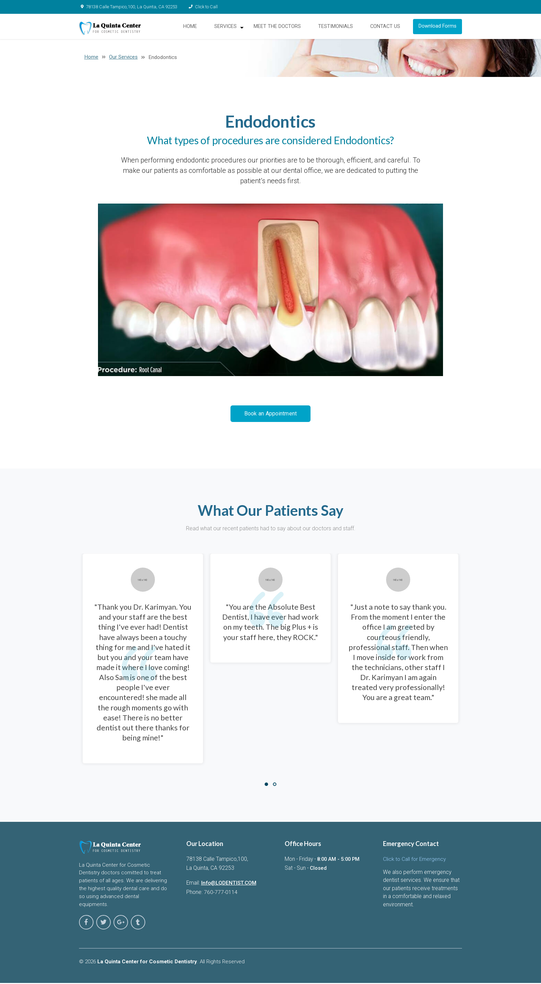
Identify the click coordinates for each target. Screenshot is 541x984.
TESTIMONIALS (337, 28)
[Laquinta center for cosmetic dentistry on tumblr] (131, 924)
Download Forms (438, 28)
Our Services (123, 60)
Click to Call (200, 6)
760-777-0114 (221, 895)
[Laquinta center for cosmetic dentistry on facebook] (85, 924)
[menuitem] (230, 28)
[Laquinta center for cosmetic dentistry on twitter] (100, 924)
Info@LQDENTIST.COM (229, 886)
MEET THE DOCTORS (280, 28)
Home (91, 60)
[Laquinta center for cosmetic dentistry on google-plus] (115, 924)
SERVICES (228, 28)
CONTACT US (386, 28)
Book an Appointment (270, 416)
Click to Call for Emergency (414, 862)
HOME (193, 28)
